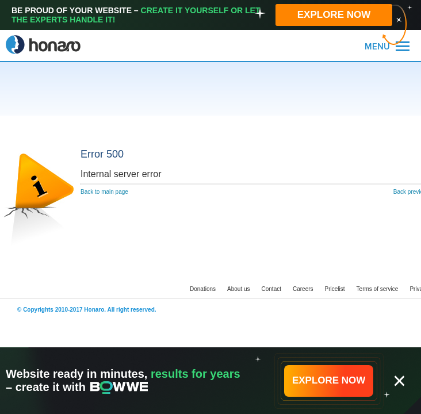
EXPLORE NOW (334, 14)
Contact (271, 289)
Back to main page (104, 192)
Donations (203, 289)
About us (238, 289)
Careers (303, 289)
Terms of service (378, 289)
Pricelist (335, 289)
